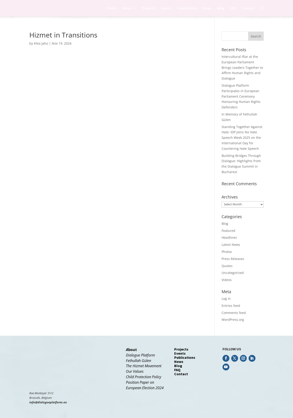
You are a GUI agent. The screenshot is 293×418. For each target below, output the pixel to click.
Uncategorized (233, 273)
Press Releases (233, 259)
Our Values (135, 371)
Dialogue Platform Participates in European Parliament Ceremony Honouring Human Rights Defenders (241, 96)
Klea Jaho (41, 43)
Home (111, 8)
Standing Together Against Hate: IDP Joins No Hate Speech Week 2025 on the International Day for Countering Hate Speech (242, 138)
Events (166, 8)
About (127, 8)
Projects (148, 8)
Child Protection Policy (143, 376)
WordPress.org (233, 319)
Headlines (229, 237)
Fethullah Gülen (138, 360)
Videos (227, 280)
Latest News (231, 244)
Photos (227, 251)
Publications (187, 8)
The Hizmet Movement (143, 365)
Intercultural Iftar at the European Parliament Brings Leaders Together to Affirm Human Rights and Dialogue (242, 67)
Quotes (227, 266)
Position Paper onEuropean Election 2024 (145, 385)
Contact (248, 8)
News (207, 8)
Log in (226, 298)
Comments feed (234, 313)
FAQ (233, 8)
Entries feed (231, 305)
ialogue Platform (141, 355)
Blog (220, 8)
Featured (228, 230)
